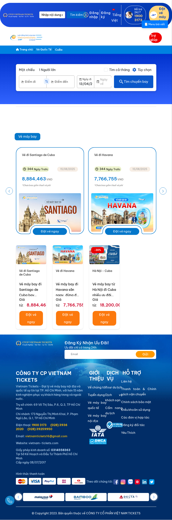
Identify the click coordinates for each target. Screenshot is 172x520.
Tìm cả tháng (119, 70)
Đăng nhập (94, 15)
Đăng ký (105, 15)
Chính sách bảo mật (136, 402)
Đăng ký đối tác (133, 425)
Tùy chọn (141, 70)
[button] (163, 191)
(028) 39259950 (39, 429)
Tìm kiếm (76, 15)
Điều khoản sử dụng (135, 410)
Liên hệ (126, 381)
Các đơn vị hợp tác (135, 417)
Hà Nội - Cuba (102, 271)
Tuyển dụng (96, 395)
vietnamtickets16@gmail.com (46, 436)
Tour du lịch (113, 387)
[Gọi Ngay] (19, 499)
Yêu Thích (128, 433)
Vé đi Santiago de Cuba (29, 272)
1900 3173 (39, 425)
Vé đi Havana (65, 271)
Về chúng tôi (97, 387)
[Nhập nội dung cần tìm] (52, 14)
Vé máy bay (27, 136)
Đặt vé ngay (50, 231)
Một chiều (27, 70)
